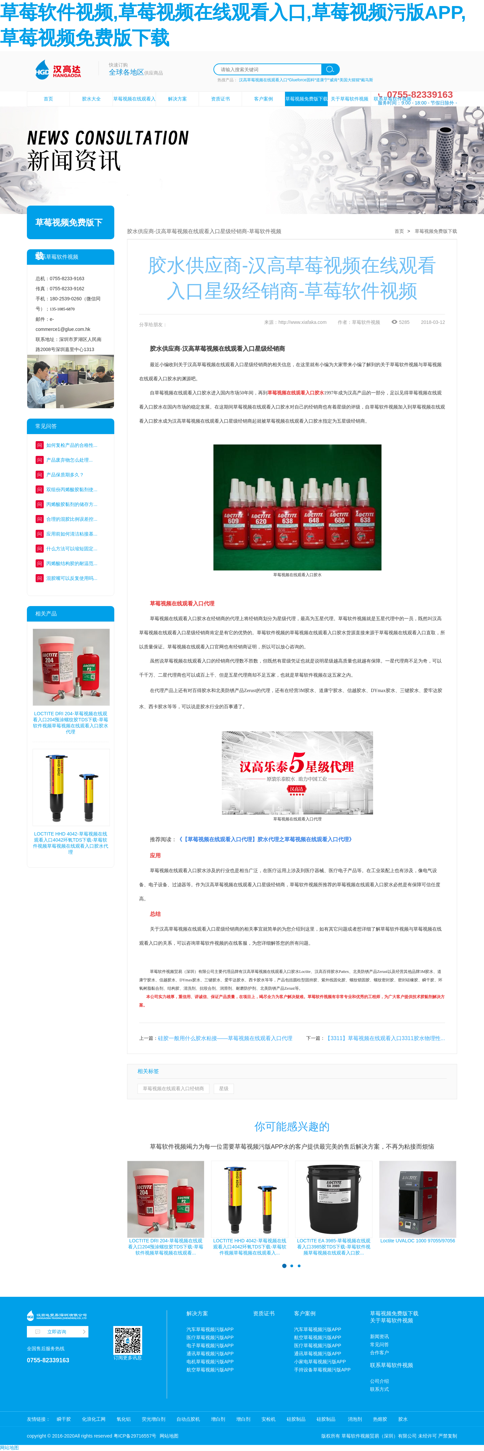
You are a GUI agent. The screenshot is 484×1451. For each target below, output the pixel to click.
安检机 (268, 1419)
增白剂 (218, 1419)
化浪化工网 (94, 1419)
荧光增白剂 (153, 1419)
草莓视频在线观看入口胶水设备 (134, 106)
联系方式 (379, 1389)
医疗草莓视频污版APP (210, 1337)
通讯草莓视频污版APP (210, 1353)
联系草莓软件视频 (392, 98)
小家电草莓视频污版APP (320, 1361)
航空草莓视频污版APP (210, 1369)
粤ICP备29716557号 (135, 1436)
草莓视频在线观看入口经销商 (173, 1088)
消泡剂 (354, 1419)
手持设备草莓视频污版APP (322, 1369)
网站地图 (169, 1436)
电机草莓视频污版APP (210, 1361)
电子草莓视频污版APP (210, 1345)
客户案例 (263, 98)
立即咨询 (56, 1331)
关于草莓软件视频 (349, 98)
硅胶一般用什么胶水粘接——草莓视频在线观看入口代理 (225, 1038)
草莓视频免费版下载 (306, 98)
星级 (224, 1088)
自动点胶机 (188, 1419)
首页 (48, 98)
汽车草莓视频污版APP (210, 1329)
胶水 (403, 1419)
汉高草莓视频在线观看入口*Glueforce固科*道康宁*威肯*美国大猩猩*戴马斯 (306, 80)
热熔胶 (380, 1419)
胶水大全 (91, 98)
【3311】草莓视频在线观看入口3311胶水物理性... (385, 1038)
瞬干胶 (64, 1419)
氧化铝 (124, 1419)
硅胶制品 (296, 1419)
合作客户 (379, 1352)
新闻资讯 (379, 1336)
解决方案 (177, 98)
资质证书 (220, 98)
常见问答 (379, 1344)
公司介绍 (379, 1381)
